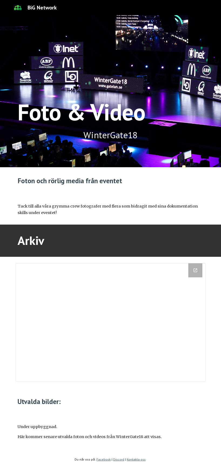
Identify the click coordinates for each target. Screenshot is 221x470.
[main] (110, 91)
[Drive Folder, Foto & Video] (110, 322)
